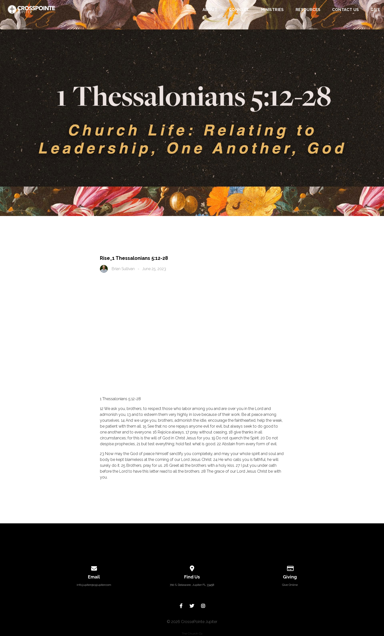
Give (375, 10)
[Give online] (290, 567)
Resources (308, 10)
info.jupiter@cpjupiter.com (94, 585)
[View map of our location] (192, 567)
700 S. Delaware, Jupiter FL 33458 (192, 585)
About (210, 10)
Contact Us (345, 10)
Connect (239, 10)
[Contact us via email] (94, 567)
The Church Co (192, 633)
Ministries (272, 10)
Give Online (290, 585)
